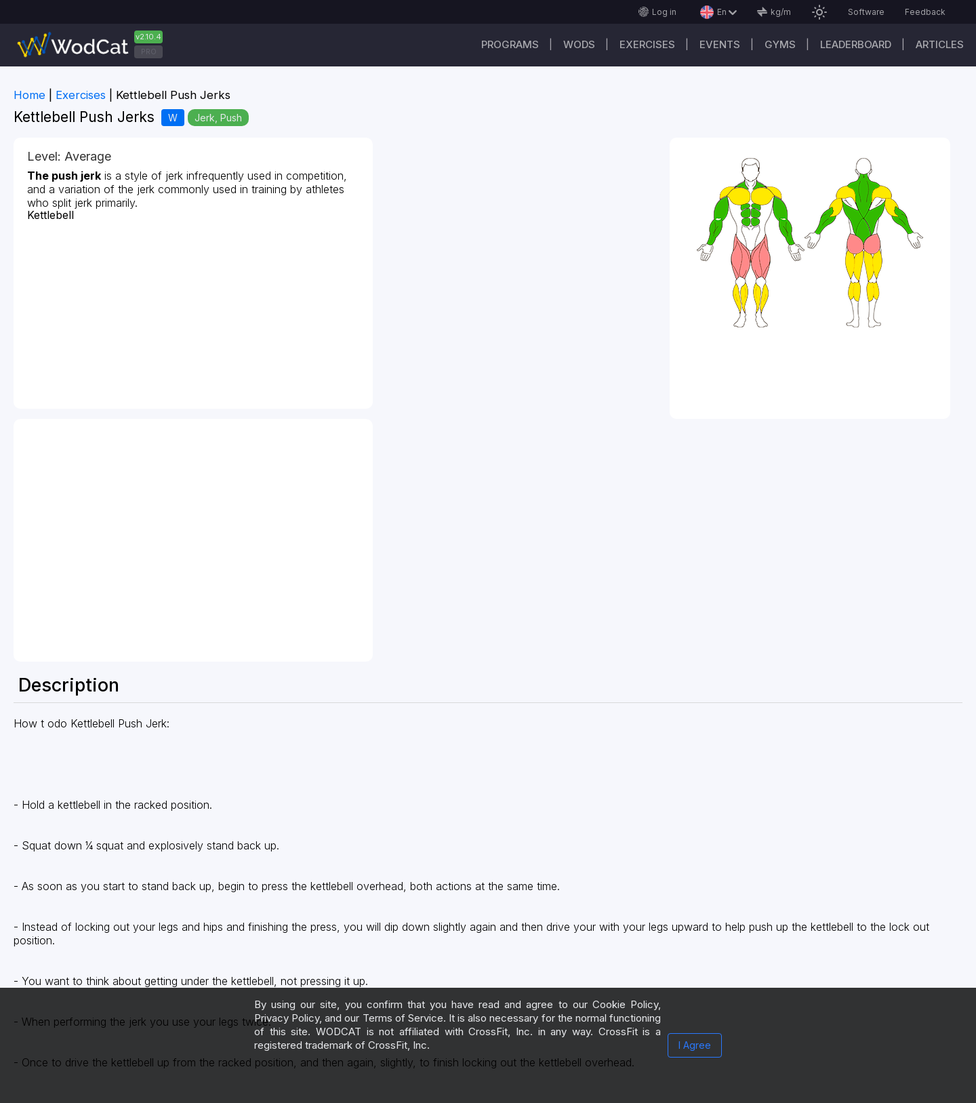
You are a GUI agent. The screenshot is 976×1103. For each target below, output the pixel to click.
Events (719, 44)
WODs (579, 44)
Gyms (780, 44)
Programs (510, 44)
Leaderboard (855, 44)
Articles (940, 44)
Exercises (647, 44)
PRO (149, 51)
